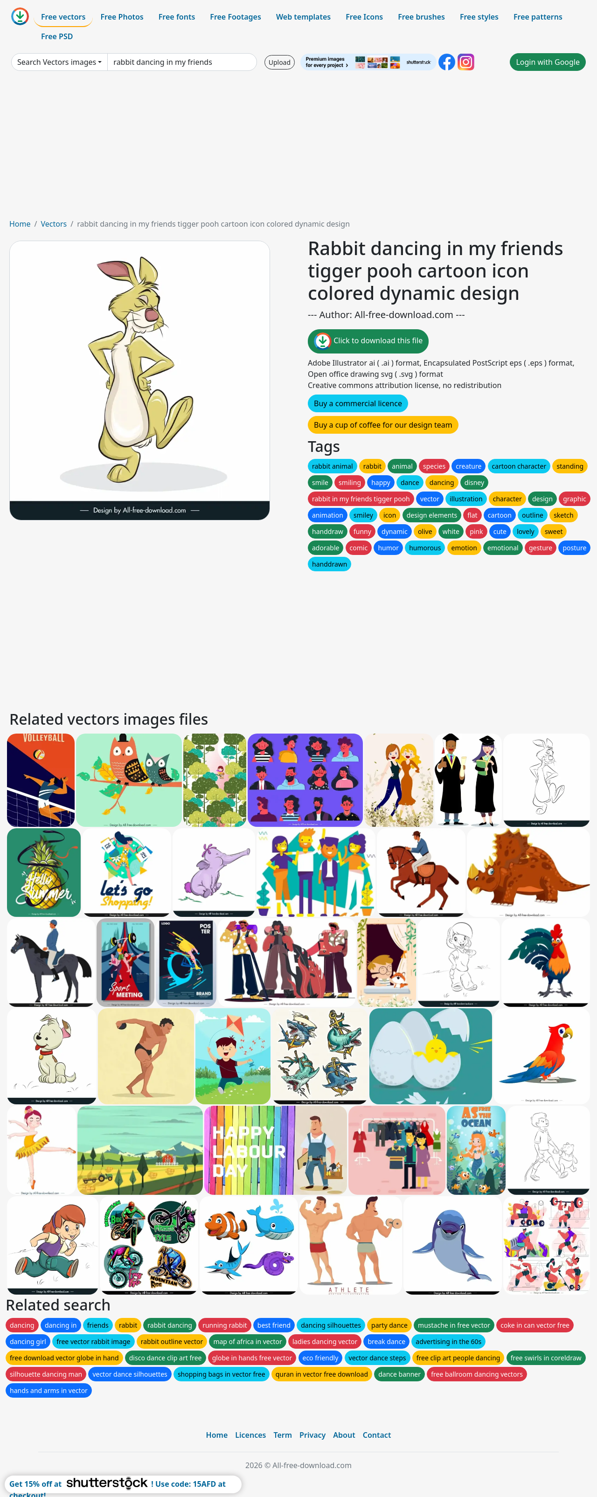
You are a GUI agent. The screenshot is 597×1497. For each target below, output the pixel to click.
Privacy (312, 1435)
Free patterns (538, 17)
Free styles (479, 17)
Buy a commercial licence (358, 403)
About (344, 1435)
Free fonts (177, 17)
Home (20, 224)
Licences (250, 1435)
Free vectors (63, 17)
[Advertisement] (298, 148)
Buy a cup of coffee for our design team (383, 425)
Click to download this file (368, 341)
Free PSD (57, 36)
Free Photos (121, 17)
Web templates (303, 17)
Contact (377, 1435)
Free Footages (235, 17)
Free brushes (421, 17)
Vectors (54, 224)
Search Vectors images (56, 62)
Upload (280, 62)
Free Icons (364, 17)
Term (282, 1435)
